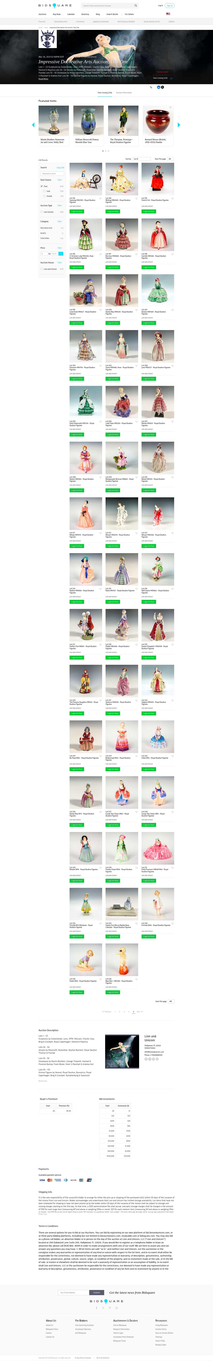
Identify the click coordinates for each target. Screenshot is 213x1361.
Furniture (80, 21)
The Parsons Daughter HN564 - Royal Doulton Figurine (84, 703)
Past (46, 28)
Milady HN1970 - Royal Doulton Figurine (81, 536)
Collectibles (51, 238)
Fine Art (42, 21)
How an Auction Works (164, 1333)
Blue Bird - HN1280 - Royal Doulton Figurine (119, 982)
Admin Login (118, 1333)
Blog (98, 14)
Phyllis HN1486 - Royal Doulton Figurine (117, 647)
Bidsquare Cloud (119, 1341)
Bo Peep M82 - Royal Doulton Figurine (84, 758)
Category (44, 221)
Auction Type (46, 205)
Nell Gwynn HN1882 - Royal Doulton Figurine (155, 592)
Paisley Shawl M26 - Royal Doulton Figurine (119, 870)
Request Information (121, 1329)
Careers (49, 1333)
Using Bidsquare (161, 1325)
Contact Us (50, 1337)
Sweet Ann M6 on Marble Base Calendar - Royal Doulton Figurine (118, 926)
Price (42, 247)
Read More (43, 78)
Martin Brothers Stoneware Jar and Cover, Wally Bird (52, 140)
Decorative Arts (60, 21)
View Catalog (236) (160, 78)
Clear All (60, 167)
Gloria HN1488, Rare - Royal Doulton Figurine (120, 368)
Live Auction (51, 212)
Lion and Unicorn (90, 57)
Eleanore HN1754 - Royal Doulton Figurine (82, 368)
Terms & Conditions (102, 1358)
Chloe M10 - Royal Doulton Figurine (155, 758)
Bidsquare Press (52, 1329)
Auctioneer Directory (83, 1329)
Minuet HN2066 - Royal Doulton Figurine (154, 536)
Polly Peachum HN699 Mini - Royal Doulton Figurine (155, 870)
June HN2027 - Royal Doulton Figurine (156, 367)
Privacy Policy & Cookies (83, 1358)
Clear (60, 180)
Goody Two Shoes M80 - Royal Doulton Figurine (117, 815)
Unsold (53, 196)
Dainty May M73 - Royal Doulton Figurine (82, 815)
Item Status (45, 179)
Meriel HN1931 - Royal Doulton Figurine (153, 480)
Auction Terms (161, 1329)
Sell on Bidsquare (119, 1325)
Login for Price (77, 211)
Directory (85, 14)
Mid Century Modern (126, 21)
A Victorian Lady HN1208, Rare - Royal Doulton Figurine (82, 257)
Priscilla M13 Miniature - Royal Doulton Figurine (81, 926)
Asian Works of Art (152, 21)
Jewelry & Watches (101, 21)
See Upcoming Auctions (84, 1325)
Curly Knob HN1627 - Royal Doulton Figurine (83, 313)
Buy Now (56, 14)
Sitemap (158, 1337)
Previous (107, 1012)
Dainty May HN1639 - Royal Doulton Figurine (119, 313)
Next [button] (178, 125)
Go (61, 254)
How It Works (112, 14)
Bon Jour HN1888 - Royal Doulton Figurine (118, 257)
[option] (54, 125)
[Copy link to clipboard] (151, 87)
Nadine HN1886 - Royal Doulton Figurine (82, 592)
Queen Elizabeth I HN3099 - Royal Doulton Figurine (155, 647)
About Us (49, 1325)
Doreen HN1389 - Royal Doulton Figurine (154, 313)
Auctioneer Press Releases (123, 1337)
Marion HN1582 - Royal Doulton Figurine (82, 480)
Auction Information (124, 92)
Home (41, 28)
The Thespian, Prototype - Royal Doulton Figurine (121, 140)
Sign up (170, 5)
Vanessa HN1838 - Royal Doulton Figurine (118, 703)
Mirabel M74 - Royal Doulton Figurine (84, 869)
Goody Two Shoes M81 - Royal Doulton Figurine (153, 815)
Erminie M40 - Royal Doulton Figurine (156, 925)
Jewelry (51, 233)
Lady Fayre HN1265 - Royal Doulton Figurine (119, 424)
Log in (160, 5)
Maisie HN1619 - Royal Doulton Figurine (153, 424)
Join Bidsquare (80, 1333)
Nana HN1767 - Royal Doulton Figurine (120, 591)
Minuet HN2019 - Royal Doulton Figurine (118, 536)
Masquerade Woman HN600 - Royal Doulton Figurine (120, 480)
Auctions (42, 14)
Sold (53, 191)
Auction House (47, 262)
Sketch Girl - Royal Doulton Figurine (155, 200)
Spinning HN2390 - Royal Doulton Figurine (82, 201)
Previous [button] (33, 125)
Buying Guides (160, 1344)
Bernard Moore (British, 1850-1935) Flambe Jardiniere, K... (155, 141)
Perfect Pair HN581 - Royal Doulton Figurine (83, 647)
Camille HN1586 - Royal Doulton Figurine (154, 257)
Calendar (71, 14)
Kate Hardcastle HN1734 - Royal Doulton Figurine (82, 424)
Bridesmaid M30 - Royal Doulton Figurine (118, 759)
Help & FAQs (160, 1341)
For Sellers (129, 14)
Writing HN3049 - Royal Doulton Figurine (118, 201)
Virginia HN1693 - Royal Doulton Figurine (154, 703)
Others (171, 21)
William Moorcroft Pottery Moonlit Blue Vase (87, 140)
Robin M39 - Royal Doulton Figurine (83, 981)
